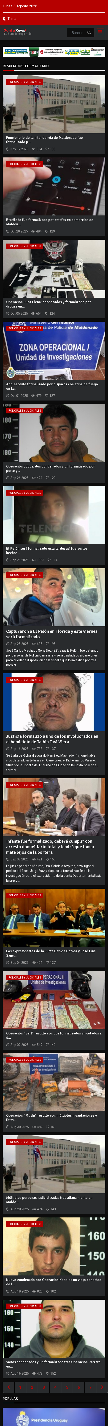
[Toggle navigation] (99, 32)
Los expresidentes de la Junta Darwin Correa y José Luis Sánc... (50, 953)
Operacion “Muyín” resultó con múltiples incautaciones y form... (51, 1117)
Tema (12, 19)
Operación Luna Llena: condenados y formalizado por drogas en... (48, 304)
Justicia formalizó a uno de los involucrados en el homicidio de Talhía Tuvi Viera (52, 739)
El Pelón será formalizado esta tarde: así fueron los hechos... (46, 550)
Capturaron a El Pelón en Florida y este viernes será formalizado (51, 634)
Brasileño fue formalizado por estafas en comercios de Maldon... (49, 222)
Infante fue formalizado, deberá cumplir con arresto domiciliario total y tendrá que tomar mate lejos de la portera (50, 846)
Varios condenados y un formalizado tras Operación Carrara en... (53, 1364)
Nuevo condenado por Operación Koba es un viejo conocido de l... (53, 1282)
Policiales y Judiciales (24, 82)
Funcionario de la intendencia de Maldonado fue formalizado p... (44, 139)
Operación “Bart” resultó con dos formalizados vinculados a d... (54, 1035)
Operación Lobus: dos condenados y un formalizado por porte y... (50, 468)
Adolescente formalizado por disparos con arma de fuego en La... (52, 386)
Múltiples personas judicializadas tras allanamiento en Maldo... (49, 1199)
